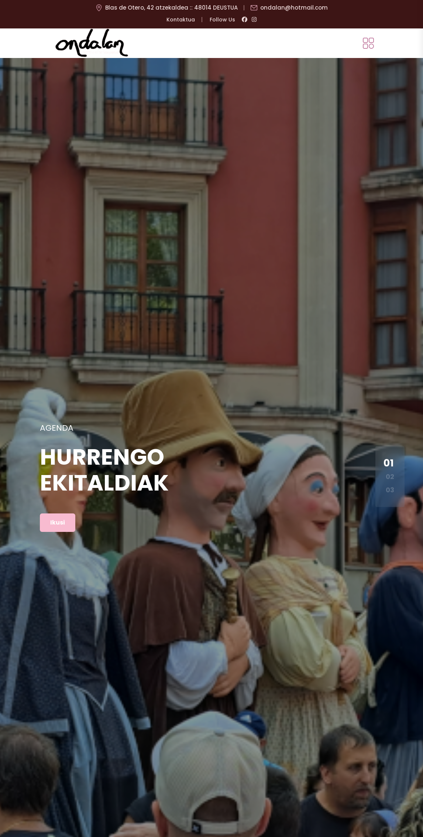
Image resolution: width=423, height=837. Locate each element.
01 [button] (389, 463)
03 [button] (390, 490)
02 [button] (390, 476)
